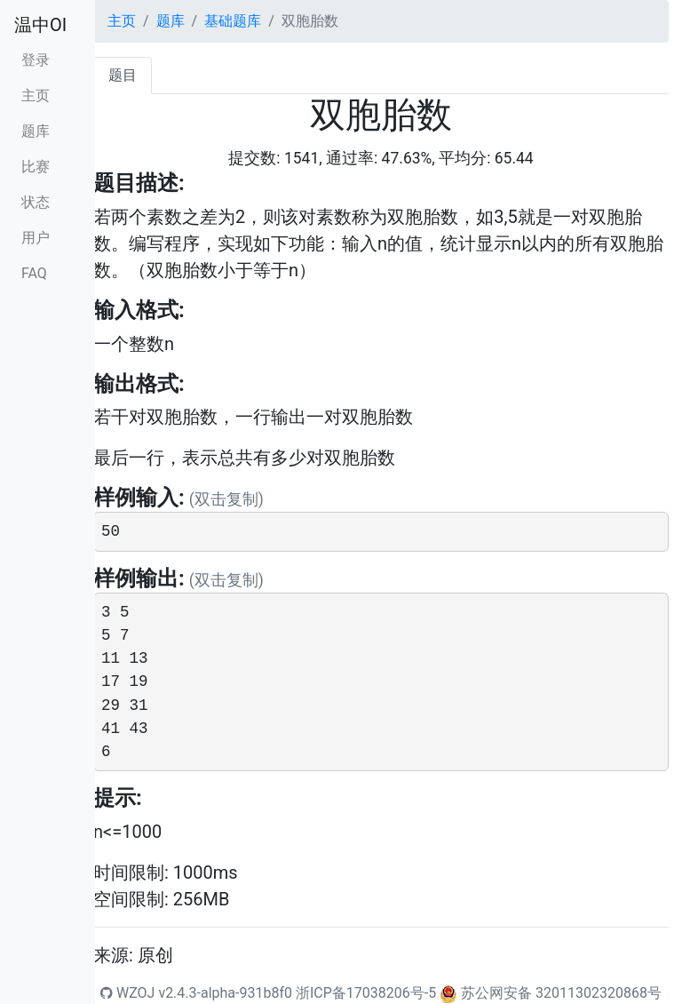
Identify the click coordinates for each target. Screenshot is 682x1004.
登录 (35, 60)
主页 (35, 95)
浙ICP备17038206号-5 (366, 992)
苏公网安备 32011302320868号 (561, 992)
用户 (35, 237)
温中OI (40, 25)
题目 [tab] (122, 75)
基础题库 (232, 20)
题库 (35, 131)
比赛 (35, 166)
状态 (35, 202)
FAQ (34, 273)
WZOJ (127, 992)
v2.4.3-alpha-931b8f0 (225, 992)
